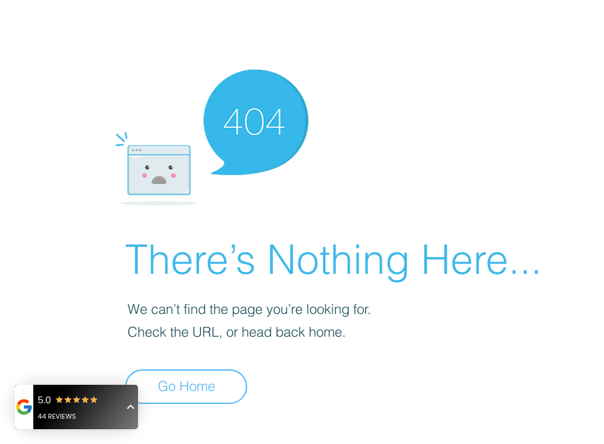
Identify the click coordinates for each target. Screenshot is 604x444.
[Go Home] (186, 386)
